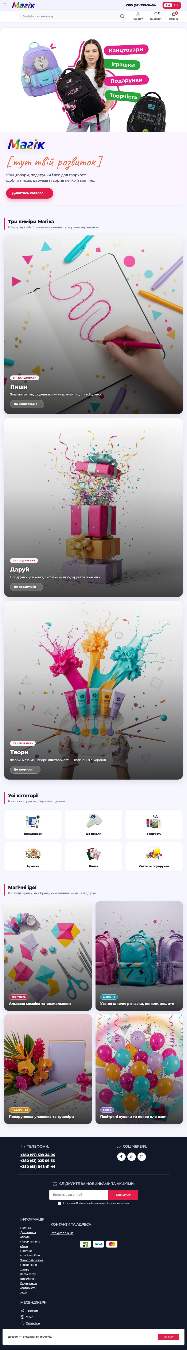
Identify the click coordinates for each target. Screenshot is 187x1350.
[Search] (122, 16)
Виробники (27, 1278)
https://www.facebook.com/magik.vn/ (121, 1156)
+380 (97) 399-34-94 (37, 1155)
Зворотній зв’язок (31, 1260)
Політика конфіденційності (91, 1203)
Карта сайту (28, 1274)
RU (176, 5)
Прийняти (168, 1336)
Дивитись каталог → (29, 193)
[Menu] (5, 5)
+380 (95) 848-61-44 (37, 1167)
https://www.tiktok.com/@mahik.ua (131, 1156)
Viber (29, 1317)
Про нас (25, 1227)
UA (168, 5)
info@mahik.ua (62, 1233)
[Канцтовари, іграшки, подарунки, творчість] (93, 80)
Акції (23, 1292)
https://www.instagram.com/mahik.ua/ (141, 1156)
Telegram (32, 1310)
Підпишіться (123, 1194)
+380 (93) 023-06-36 (37, 1161)
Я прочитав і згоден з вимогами (96, 1203)
